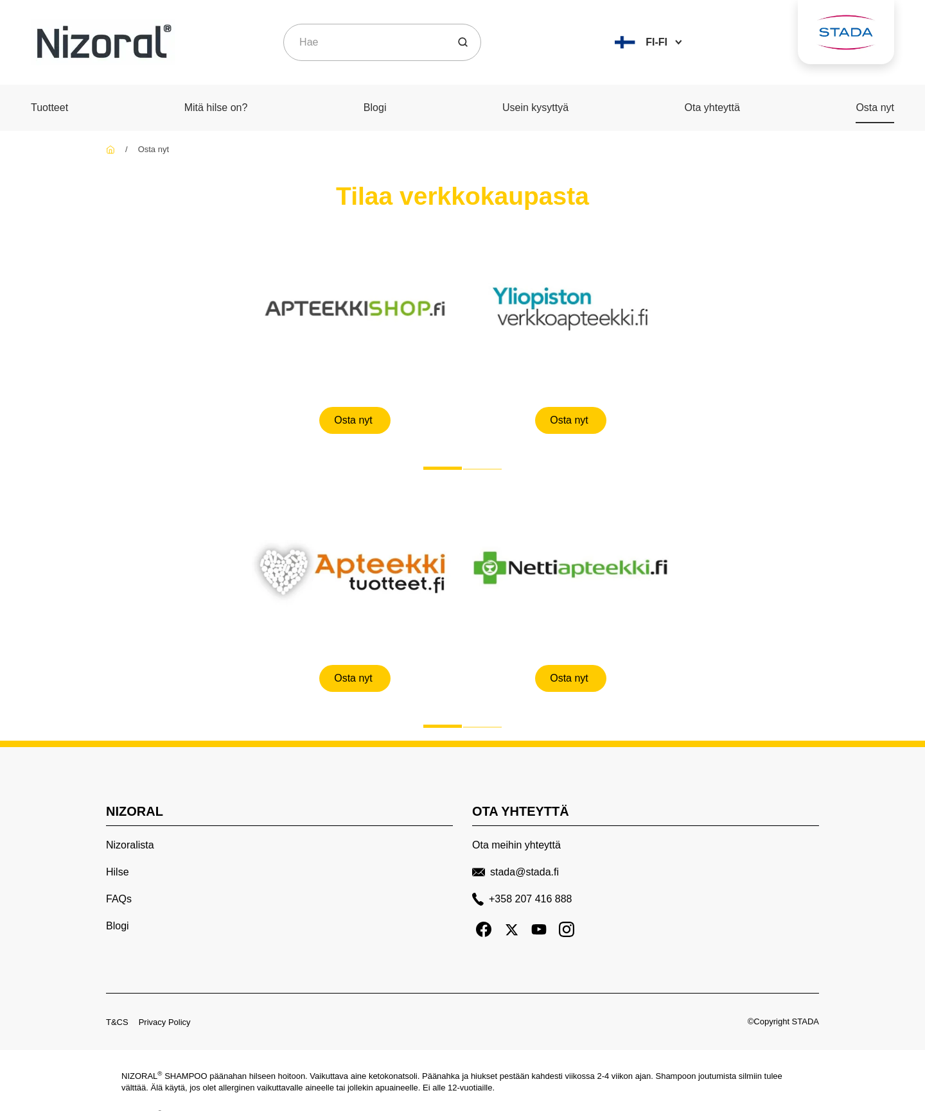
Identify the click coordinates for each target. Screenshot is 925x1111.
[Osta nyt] (355, 419)
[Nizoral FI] (110, 149)
